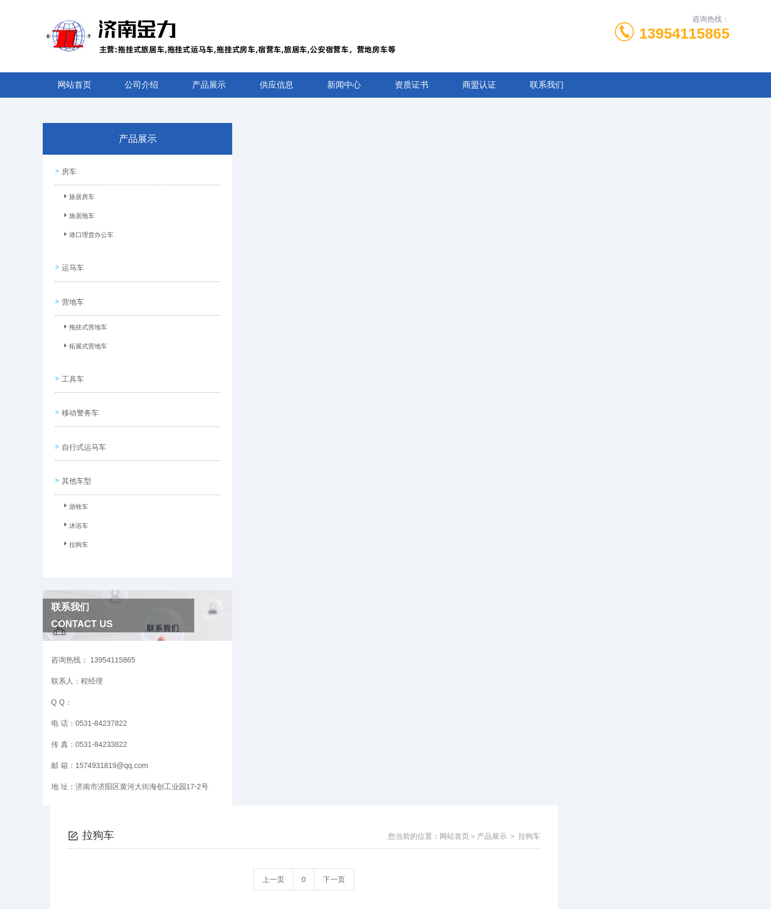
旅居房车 (78, 197)
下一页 (506, 197)
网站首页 (74, 84)
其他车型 (75, 455)
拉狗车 (74, 521)
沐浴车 (74, 502)
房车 (68, 169)
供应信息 (276, 84)
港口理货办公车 (87, 235)
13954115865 (684, 33)
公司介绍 (141, 84)
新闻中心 (344, 84)
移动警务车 (79, 395)
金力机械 (404, 892)
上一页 (445, 197)
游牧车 (74, 483)
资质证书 (412, 84)
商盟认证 (479, 84)
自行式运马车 (83, 425)
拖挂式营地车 (84, 319)
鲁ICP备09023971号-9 (460, 858)
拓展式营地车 (84, 338)
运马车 (72, 262)
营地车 (72, 292)
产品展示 (209, 84)
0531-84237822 (313, 841)
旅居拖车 (78, 216)
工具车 (72, 365)
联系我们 (547, 84)
